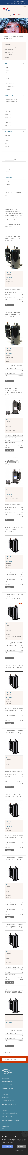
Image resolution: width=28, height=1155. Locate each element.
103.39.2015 (8, 558)
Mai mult (7, 229)
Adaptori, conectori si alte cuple (10, 1120)
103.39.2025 (8, 1018)
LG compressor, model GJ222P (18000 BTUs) (14, 926)
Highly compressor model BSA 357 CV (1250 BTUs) (12, 238)
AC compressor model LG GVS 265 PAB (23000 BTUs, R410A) (14, 597)
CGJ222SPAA (8, 962)
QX (6, 81)
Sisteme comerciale (7, 1088)
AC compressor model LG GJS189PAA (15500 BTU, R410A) (14, 529)
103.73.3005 (8, 350)
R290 (7, 146)
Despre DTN (5, 1126)
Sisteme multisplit (7, 1084)
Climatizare (5, 1129)
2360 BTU (8, 114)
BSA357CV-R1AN (9, 281)
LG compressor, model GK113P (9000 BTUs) (14, 732)
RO (15, 14)
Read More (20, 1146)
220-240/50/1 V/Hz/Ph (11, 99)
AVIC (7, 67)
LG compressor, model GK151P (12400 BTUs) (14, 795)
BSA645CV (8, 355)
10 (22, 1052)
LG (6, 75)
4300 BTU (8, 122)
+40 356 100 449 (15, 3)
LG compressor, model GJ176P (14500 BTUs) (14, 859)
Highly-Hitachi (8, 44)
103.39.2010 (8, 823)
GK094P (7, 699)
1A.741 (7, 283)
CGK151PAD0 (8, 830)
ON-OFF (8, 181)
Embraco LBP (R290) (7, 1116)
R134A (7, 138)
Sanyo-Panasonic (9, 49)
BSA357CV (8, 279)
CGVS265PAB (9, 632)
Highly (7, 72)
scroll (7, 171)
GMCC (7, 70)
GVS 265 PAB (8, 630)
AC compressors (8, 38)
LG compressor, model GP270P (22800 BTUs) (14, 991)
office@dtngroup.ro (19, 1)
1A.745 (7, 359)
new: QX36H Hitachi (10, 285)
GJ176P (7, 891)
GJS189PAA (8, 563)
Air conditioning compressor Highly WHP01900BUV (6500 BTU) (13, 391)
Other (7, 78)
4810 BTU (8, 125)
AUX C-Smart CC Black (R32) (9, 1113)
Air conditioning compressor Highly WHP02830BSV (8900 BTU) (14, 461)
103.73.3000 (8, 274)
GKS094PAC (8, 701)
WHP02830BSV (9, 496)
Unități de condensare (8, 1100)
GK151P (7, 828)
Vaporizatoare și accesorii (9, 1104)
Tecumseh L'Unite (9, 52)
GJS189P (8, 567)
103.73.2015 (8, 421)
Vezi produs (8, 304)
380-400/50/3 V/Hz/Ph (11, 101)
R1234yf (8, 135)
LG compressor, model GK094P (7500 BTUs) (14, 666)
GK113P (7, 764)
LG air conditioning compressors (12, 47)
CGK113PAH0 (8, 766)
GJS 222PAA (8, 961)
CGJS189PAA (8, 565)
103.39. (7, 625)
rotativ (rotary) (9, 169)
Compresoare (5, 1097)
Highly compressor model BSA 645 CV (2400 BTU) (12, 314)
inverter (8, 184)
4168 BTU (8, 120)
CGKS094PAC (8, 703)
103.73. (7, 491)
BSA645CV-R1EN (9, 357)
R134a (7, 140)
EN (19, 14)
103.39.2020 (8, 953)
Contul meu (23, 3)
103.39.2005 (8, 759)
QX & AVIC (7, 57)
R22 (7, 143)
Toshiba (8, 89)
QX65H (7, 361)
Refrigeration (5, 36)
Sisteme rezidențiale (7, 1081)
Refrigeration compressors (16, 36)
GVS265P (8, 634)
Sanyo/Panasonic (10, 83)
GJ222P (7, 958)
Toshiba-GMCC (8, 54)
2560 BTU (8, 117)
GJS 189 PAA (8, 897)
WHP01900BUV (9, 426)
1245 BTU (8, 111)
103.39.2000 (8, 694)
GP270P (7, 1024)
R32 (7, 149)
